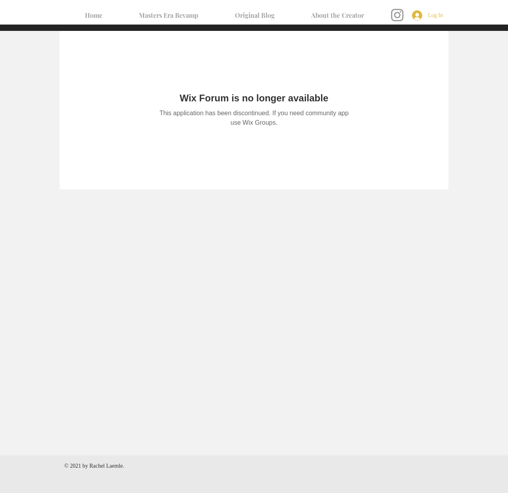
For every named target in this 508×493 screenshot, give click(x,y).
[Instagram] (397, 15)
